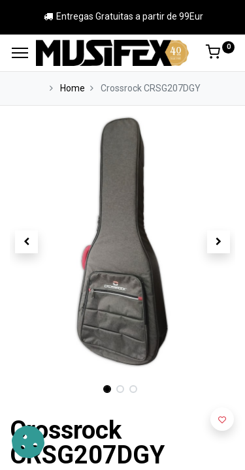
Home (72, 88)
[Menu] (19, 53)
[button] (27, 241)
